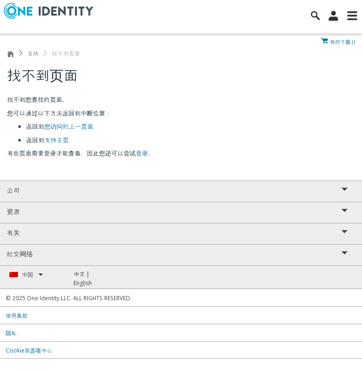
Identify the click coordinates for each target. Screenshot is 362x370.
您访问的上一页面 (68, 126)
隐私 (11, 333)
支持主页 (56, 140)
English (83, 283)
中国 (32, 275)
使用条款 (17, 315)
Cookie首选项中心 (29, 350)
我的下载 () (342, 41)
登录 (142, 153)
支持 (33, 53)
